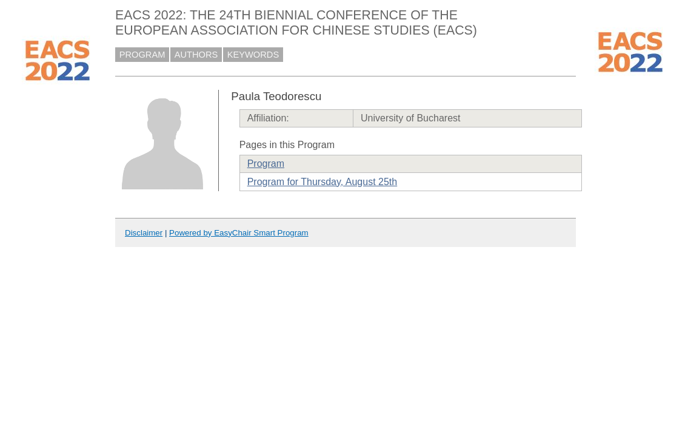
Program (265, 163)
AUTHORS (196, 54)
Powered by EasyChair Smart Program (239, 232)
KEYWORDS (253, 54)
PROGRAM (142, 54)
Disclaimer (143, 232)
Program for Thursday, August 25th (322, 182)
